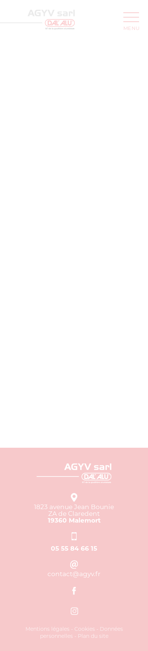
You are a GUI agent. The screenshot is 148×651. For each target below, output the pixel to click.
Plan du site (93, 636)
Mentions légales (47, 629)
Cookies (84, 629)
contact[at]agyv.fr (74, 574)
